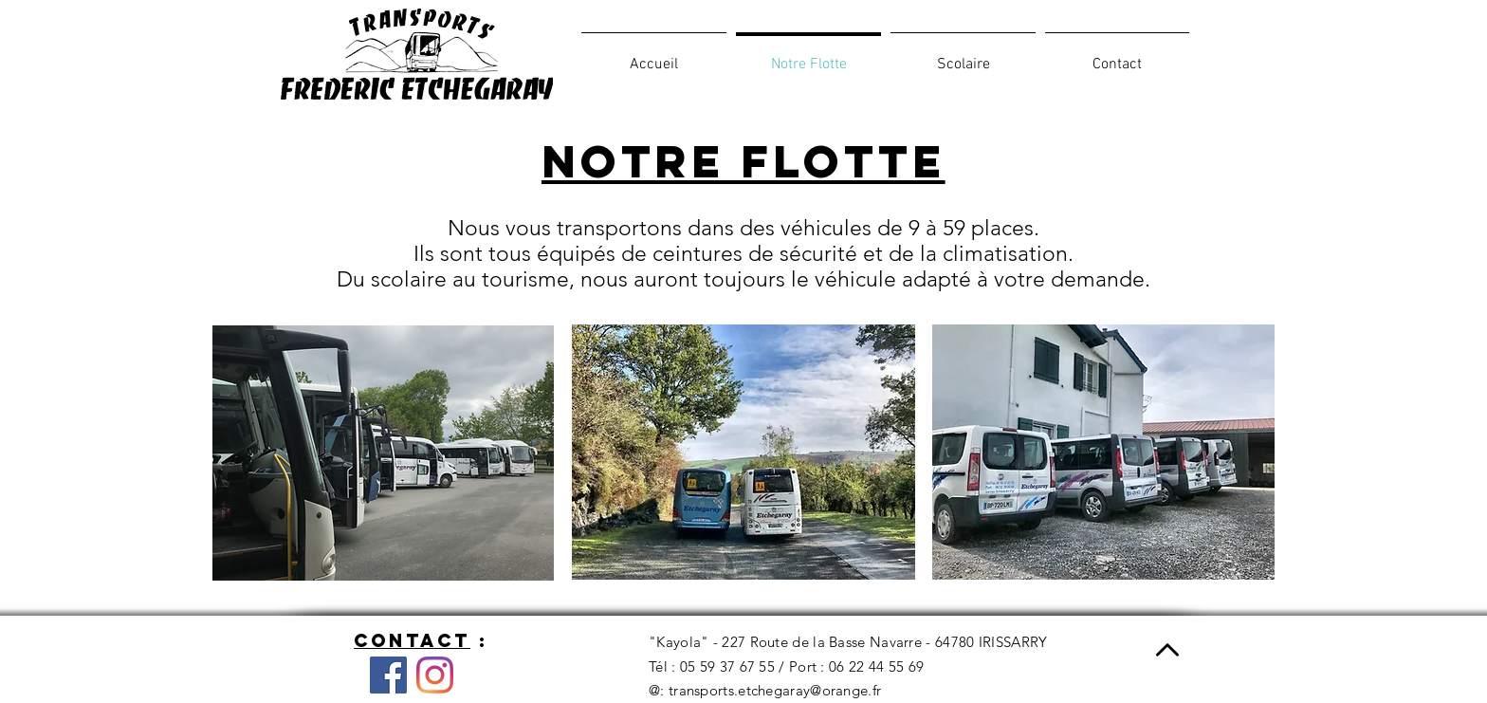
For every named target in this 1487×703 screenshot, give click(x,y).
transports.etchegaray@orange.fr (775, 690)
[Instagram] (434, 675)
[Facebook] (388, 675)
